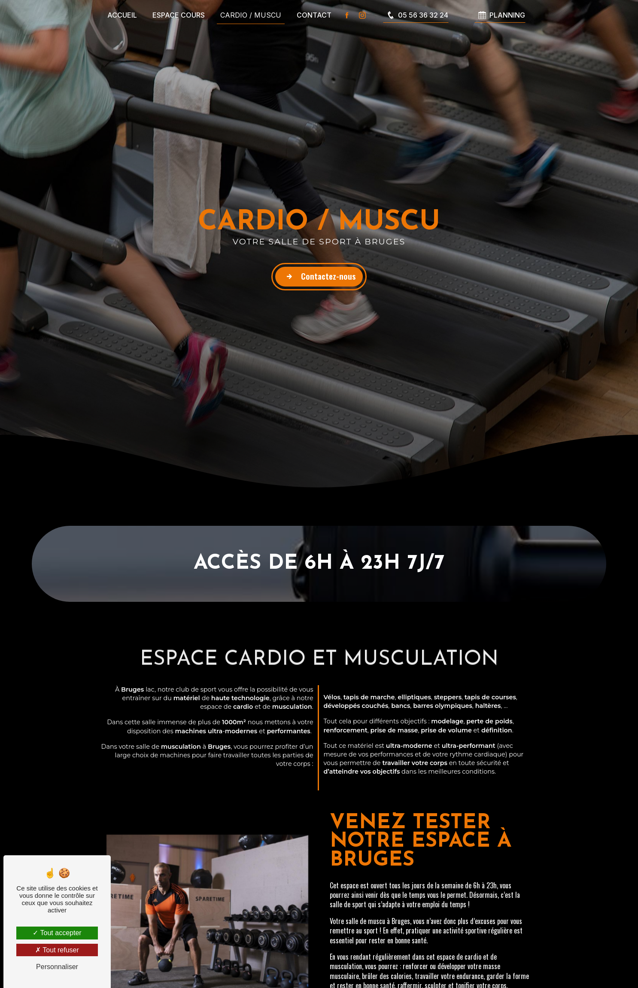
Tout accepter (57, 932)
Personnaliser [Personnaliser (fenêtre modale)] (57, 966)
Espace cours (178, 15)
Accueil (122, 15)
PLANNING (500, 15)
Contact (314, 15)
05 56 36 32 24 (415, 15)
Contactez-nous (319, 276)
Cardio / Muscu (250, 15)
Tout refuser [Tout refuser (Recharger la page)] (57, 950)
